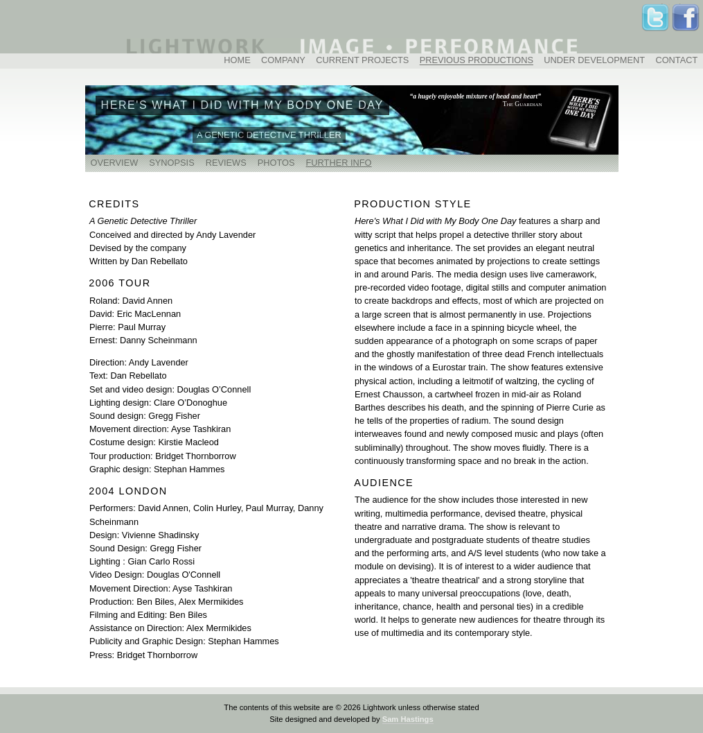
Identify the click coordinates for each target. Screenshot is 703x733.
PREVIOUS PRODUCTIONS (476, 60)
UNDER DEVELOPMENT (594, 60)
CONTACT (676, 60)
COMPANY (283, 60)
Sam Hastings (408, 719)
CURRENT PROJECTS (362, 60)
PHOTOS (276, 162)
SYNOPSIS (171, 162)
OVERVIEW (115, 162)
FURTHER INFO (339, 162)
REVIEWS (226, 162)
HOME (237, 60)
